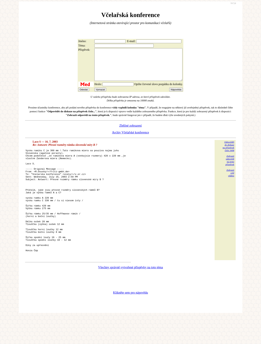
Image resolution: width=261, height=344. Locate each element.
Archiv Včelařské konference (130, 139)
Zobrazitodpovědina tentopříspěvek (229, 166)
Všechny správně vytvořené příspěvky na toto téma (130, 295)
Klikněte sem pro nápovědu (130, 320)
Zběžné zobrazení (130, 132)
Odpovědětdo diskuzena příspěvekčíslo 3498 (228, 152)
